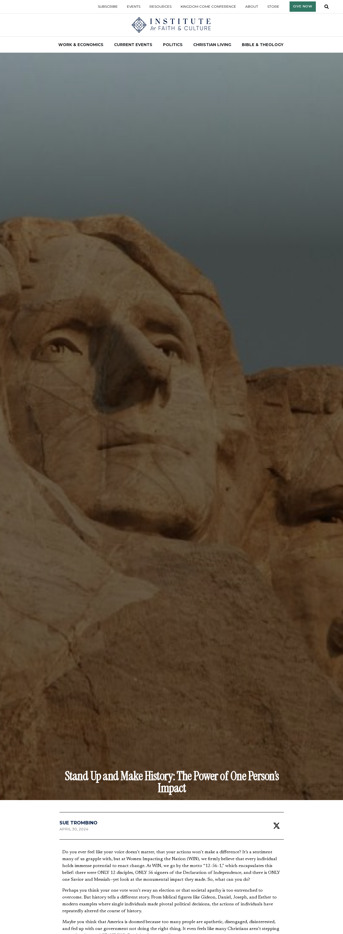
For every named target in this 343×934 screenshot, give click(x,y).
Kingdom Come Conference (208, 6)
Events (133, 6)
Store (273, 6)
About (251, 6)
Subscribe (108, 6)
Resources (160, 6)
